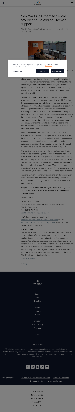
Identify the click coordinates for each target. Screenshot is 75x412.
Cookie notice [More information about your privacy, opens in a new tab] (48, 66)
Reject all (42, 71)
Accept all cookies (57, 71)
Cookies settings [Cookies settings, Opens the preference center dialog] (17, 71)
